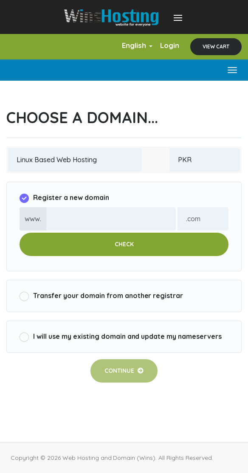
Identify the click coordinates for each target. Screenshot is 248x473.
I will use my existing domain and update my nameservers (121, 337)
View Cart (216, 46)
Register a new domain (64, 198)
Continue (124, 370)
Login (169, 45)
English (137, 45)
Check (124, 244)
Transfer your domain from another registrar (101, 296)
